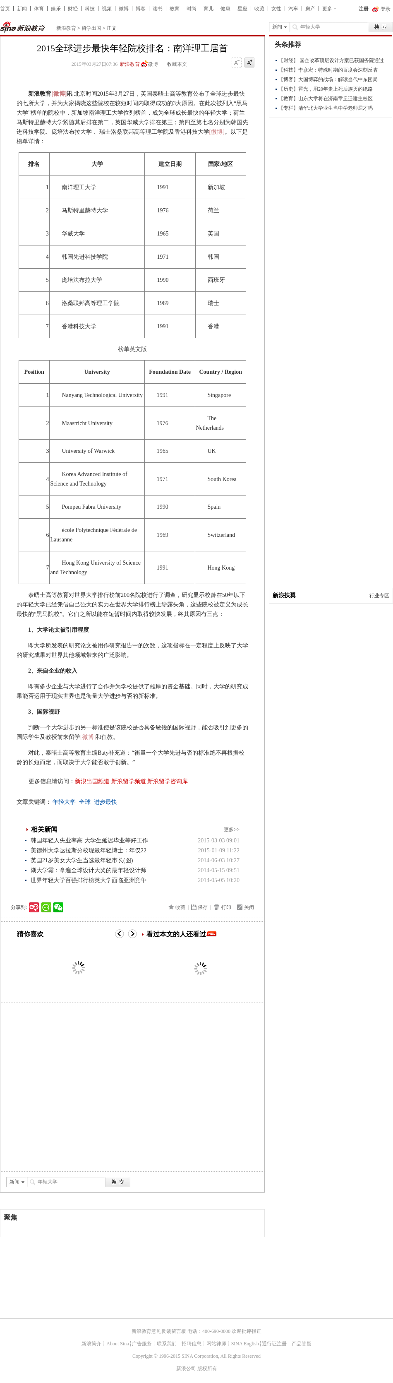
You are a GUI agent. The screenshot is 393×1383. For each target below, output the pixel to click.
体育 (39, 9)
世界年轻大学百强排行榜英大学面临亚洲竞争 (88, 880)
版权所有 (207, 1368)
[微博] (59, 94)
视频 (107, 9)
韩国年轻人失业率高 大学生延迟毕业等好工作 (89, 840)
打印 (226, 907)
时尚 (191, 9)
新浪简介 (91, 1344)
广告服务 (142, 1344)
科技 (90, 9)
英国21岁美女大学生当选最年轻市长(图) (82, 860)
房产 (310, 9)
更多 (327, 9)
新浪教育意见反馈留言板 (159, 1331)
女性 (276, 9)
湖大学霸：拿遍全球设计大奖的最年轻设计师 (88, 870)
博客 (141, 9)
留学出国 (91, 28)
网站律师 (216, 1344)
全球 (85, 802)
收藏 (259, 9)
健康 (225, 9)
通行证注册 (274, 1344)
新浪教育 (66, 28)
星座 (242, 9)
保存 (203, 907)
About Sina (117, 1344)
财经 (73, 9)
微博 (124, 9)
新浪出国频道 (92, 781)
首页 (5, 9)
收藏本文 (177, 64)
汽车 (293, 9)
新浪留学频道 (128, 781)
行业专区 (379, 596)
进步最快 (105, 802)
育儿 (208, 9)
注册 (364, 9)
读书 (158, 9)
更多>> (232, 829)
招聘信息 (191, 1344)
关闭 (249, 907)
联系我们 (167, 1344)
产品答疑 (302, 1344)
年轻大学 (64, 802)
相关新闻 (44, 829)
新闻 (22, 9)
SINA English (245, 1344)
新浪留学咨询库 (167, 781)
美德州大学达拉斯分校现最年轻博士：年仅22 (88, 850)
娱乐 (56, 9)
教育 (175, 9)
